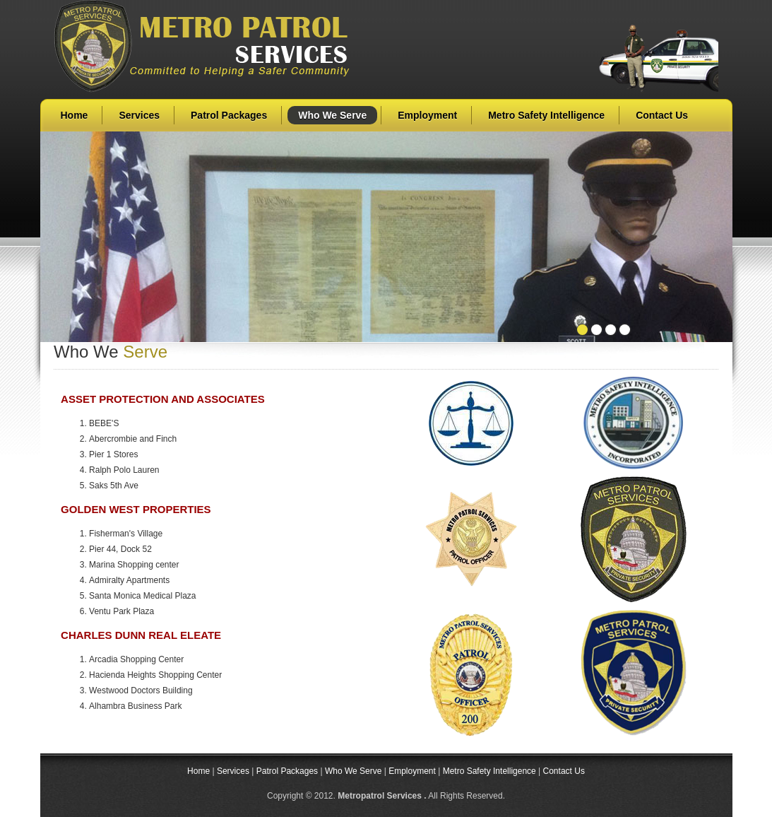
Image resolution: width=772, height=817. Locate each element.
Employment (427, 115)
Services (139, 115)
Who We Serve (332, 115)
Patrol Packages (229, 115)
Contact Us (662, 115)
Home (74, 115)
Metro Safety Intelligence (546, 115)
